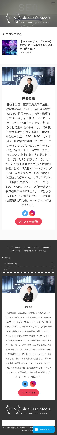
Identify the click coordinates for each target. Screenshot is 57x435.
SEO (36, 248)
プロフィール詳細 (28, 221)
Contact (27, 248)
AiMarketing (15, 251)
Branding (45, 248)
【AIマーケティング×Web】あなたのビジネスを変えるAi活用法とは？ (36, 45)
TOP (9, 248)
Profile (17, 248)
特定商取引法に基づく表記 (35, 251)
